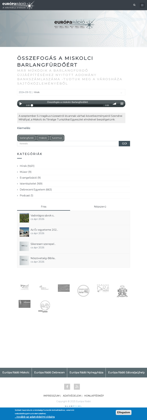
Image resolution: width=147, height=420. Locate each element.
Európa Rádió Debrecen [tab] (49, 372)
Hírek (37, 92)
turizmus (57, 138)
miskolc (43, 138)
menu (121, 103)
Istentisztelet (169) (31, 183)
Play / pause (20, 103)
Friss (43, 206)
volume (114, 103)
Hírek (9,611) (27, 165)
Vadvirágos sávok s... (43, 215)
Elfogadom (123, 412)
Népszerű (100, 206)
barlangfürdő (27, 138)
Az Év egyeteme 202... (44, 229)
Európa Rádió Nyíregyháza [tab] (86, 372)
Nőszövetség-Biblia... (43, 258)
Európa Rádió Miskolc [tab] (15, 372)
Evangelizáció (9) (30, 177)
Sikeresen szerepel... (43, 244)
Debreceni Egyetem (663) (36, 189)
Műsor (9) (26, 171)
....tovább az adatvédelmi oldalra (35, 416)
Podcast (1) (26, 195)
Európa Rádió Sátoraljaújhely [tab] (126, 372)
